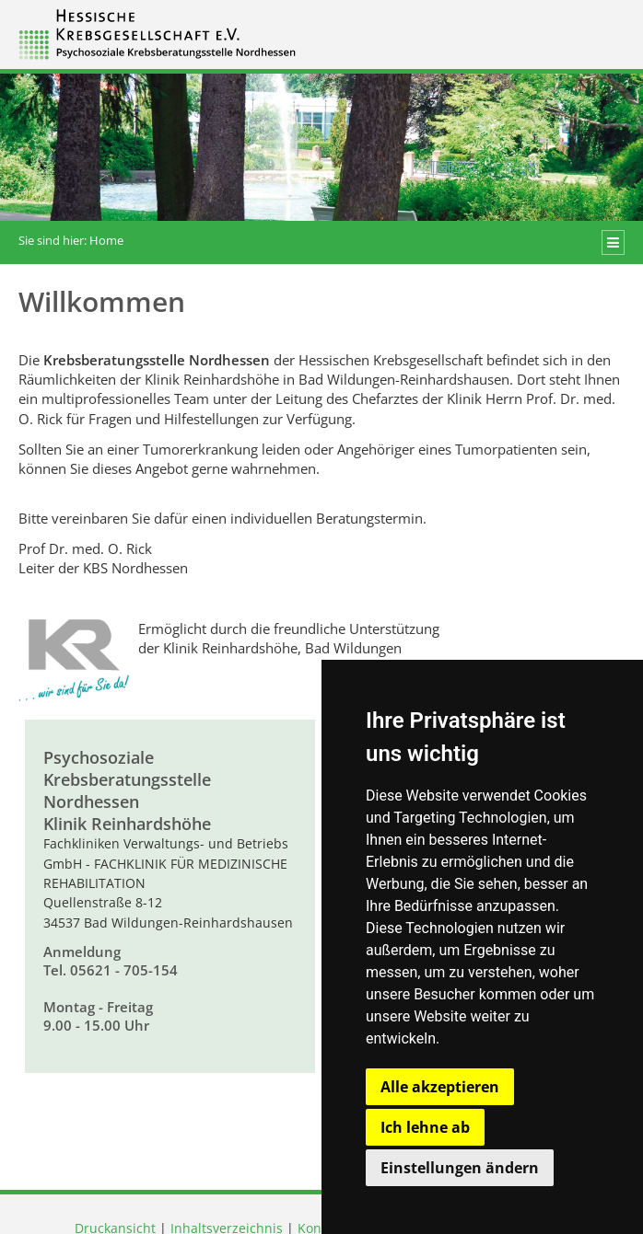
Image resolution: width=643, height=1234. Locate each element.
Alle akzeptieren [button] (439, 1087)
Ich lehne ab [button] (425, 1127)
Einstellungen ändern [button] (459, 1168)
